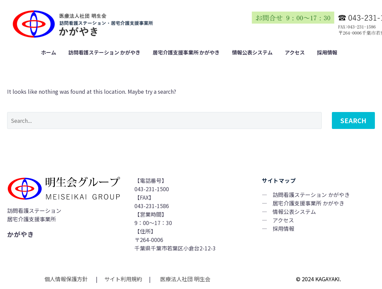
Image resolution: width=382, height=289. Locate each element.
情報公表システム (252, 52)
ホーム (48, 52)
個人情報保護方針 (66, 279)
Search (353, 120)
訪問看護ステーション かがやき (104, 52)
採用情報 (327, 52)
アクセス (295, 52)
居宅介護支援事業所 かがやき (186, 52)
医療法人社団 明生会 (184, 279)
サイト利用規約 (122, 279)
